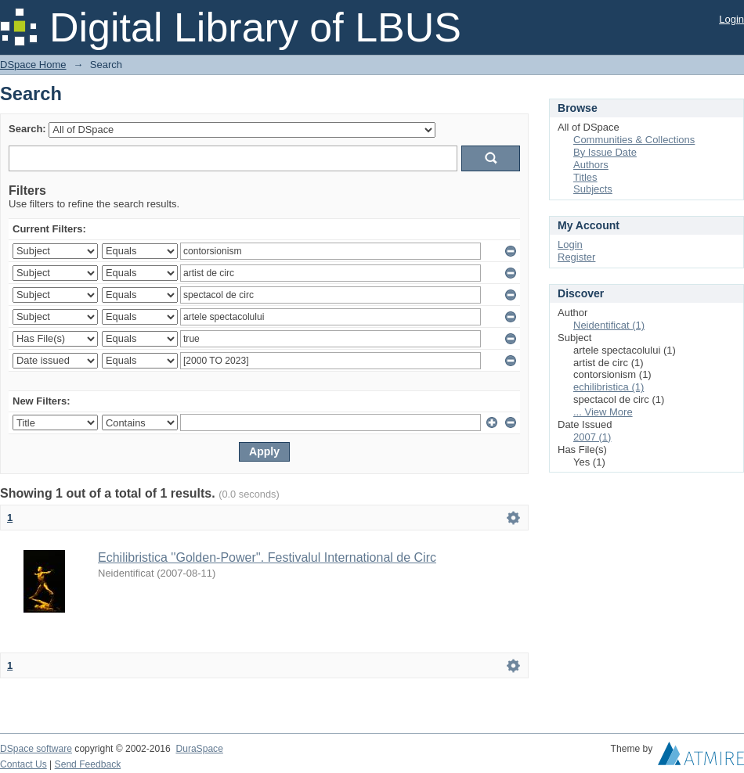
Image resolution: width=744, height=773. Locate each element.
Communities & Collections (634, 140)
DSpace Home (33, 64)
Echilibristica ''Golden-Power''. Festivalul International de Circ (267, 557)
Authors (591, 165)
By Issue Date (605, 152)
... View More (603, 412)
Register (576, 257)
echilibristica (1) (608, 387)
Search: (27, 129)
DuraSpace (198, 748)
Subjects (592, 189)
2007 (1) (592, 437)
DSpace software (36, 748)
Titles (585, 177)
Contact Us (23, 764)
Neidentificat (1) (609, 325)
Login (731, 19)
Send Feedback (88, 764)
